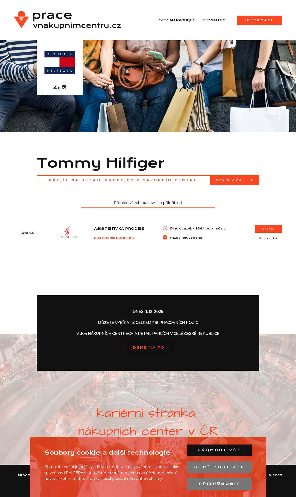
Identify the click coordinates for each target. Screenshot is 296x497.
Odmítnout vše (219, 467)
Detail (268, 228)
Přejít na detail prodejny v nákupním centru (123, 180)
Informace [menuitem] (259, 20)
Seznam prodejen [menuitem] (177, 20)
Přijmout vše (219, 450)
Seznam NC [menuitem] (214, 20)
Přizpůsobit (219, 484)
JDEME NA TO (147, 347)
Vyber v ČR (229, 180)
